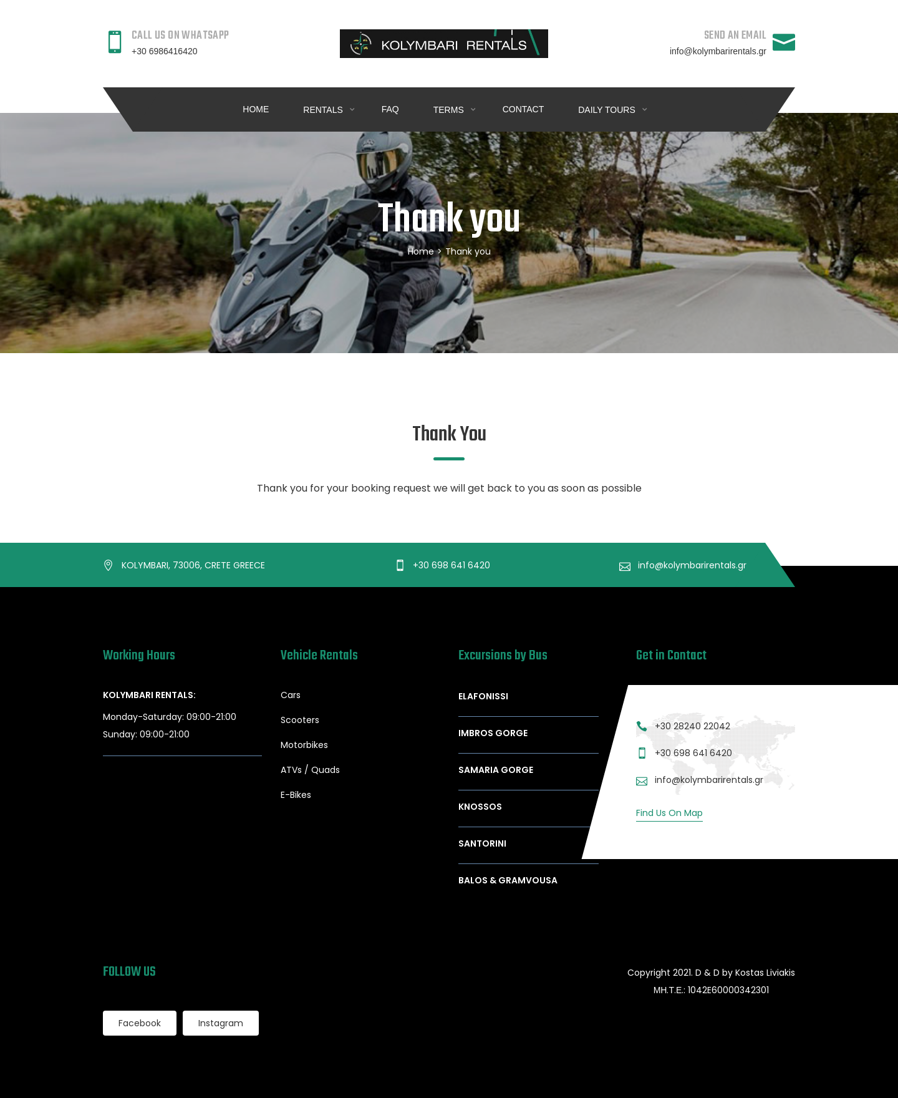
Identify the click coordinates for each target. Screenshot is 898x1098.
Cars (291, 695)
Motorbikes (304, 745)
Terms (449, 110)
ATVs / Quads (310, 770)
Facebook (139, 1023)
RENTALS (324, 110)
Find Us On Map (669, 813)
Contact (523, 109)
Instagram (220, 1023)
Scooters (300, 720)
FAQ (390, 109)
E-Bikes (296, 795)
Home (256, 109)
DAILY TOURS (607, 110)
